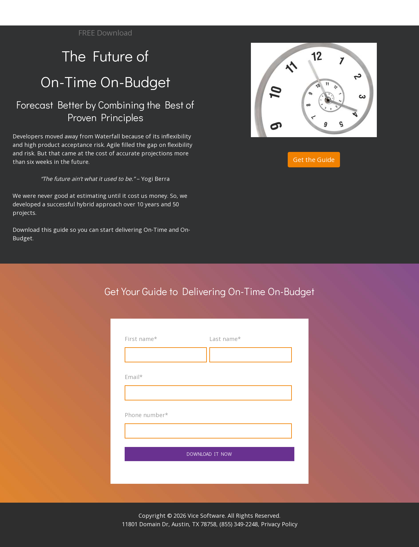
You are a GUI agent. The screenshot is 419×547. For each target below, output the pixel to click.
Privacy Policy (279, 524)
